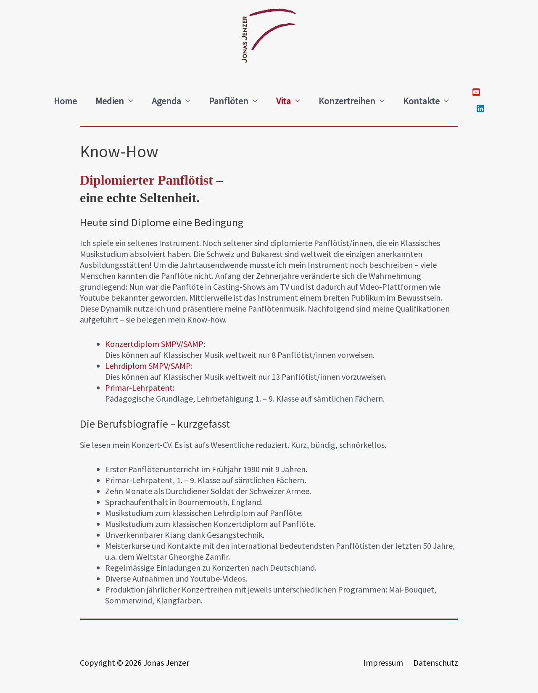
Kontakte (421, 101)
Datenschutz (435, 662)
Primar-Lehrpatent (139, 387)
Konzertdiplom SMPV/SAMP (154, 344)
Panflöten (228, 101)
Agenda (166, 101)
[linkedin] (478, 109)
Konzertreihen (347, 101)
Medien (109, 101)
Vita (283, 101)
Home (65, 101)
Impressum (383, 662)
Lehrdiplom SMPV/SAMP (148, 365)
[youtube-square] (478, 93)
